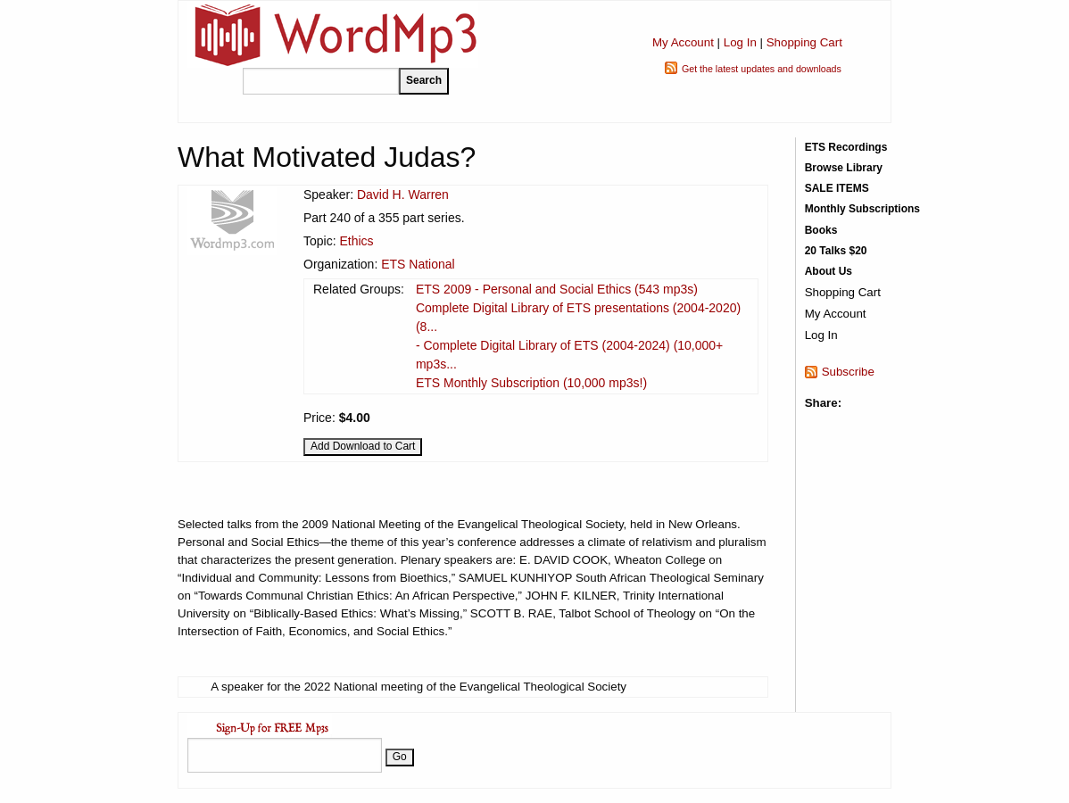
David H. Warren (403, 194)
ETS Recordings (846, 147)
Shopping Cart (804, 42)
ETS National (417, 264)
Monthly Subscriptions (862, 209)
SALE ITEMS (837, 188)
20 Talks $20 (836, 250)
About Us (828, 271)
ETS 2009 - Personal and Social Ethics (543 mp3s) (557, 289)
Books (821, 230)
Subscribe (848, 371)
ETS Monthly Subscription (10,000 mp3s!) (531, 383)
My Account (683, 42)
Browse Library (844, 167)
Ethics (356, 241)
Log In (740, 42)
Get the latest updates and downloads (761, 68)
